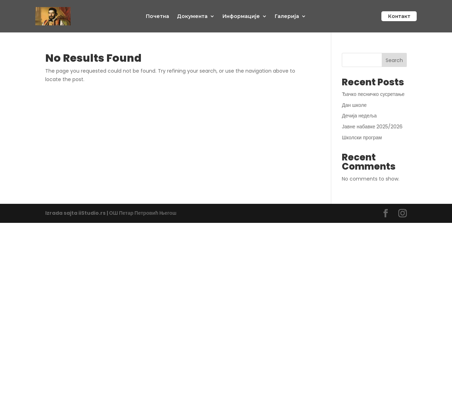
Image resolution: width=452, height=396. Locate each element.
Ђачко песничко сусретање (374, 94)
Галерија (287, 16)
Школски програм (362, 137)
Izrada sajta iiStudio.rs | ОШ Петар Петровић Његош (111, 213)
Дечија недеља (359, 115)
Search (394, 60)
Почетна (157, 16)
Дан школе (354, 105)
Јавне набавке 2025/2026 (372, 126)
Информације (241, 16)
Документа (192, 16)
